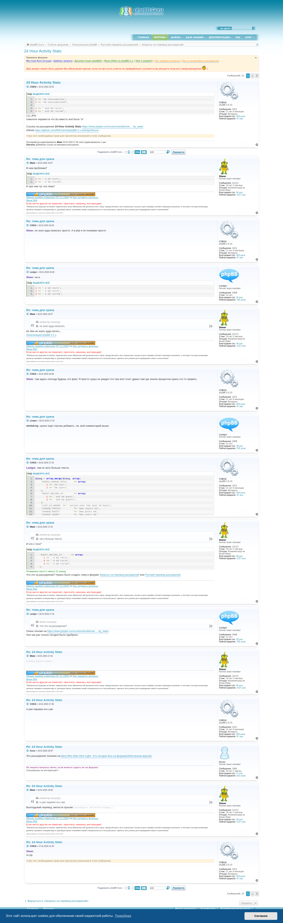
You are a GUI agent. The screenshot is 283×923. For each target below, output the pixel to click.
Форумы (159, 37)
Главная (143, 37)
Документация (219, 37)
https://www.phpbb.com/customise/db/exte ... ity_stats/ (112, 126)
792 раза (241, 300)
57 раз (239, 773)
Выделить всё (41, 94)
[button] (257, 75)
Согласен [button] (260, 916)
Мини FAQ (31, 200)
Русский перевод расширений (162, 574)
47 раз (240, 119)
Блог (248, 37)
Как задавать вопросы (85, 197)
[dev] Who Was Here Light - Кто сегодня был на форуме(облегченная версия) (106, 755)
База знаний (194, 37)
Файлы (175, 37)
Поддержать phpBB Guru (109, 152)
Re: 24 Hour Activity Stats (44, 652)
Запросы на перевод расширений (120, 574)
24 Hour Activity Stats (43, 51)
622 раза (241, 776)
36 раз (239, 192)
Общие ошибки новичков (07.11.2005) (48, 197)
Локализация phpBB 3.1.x (41, 334)
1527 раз (241, 195)
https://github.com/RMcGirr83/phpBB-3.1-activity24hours (67, 130)
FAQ (238, 37)
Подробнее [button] (123, 916)
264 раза (240, 116)
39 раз (239, 297)
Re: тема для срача (40, 159)
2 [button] (252, 76)
